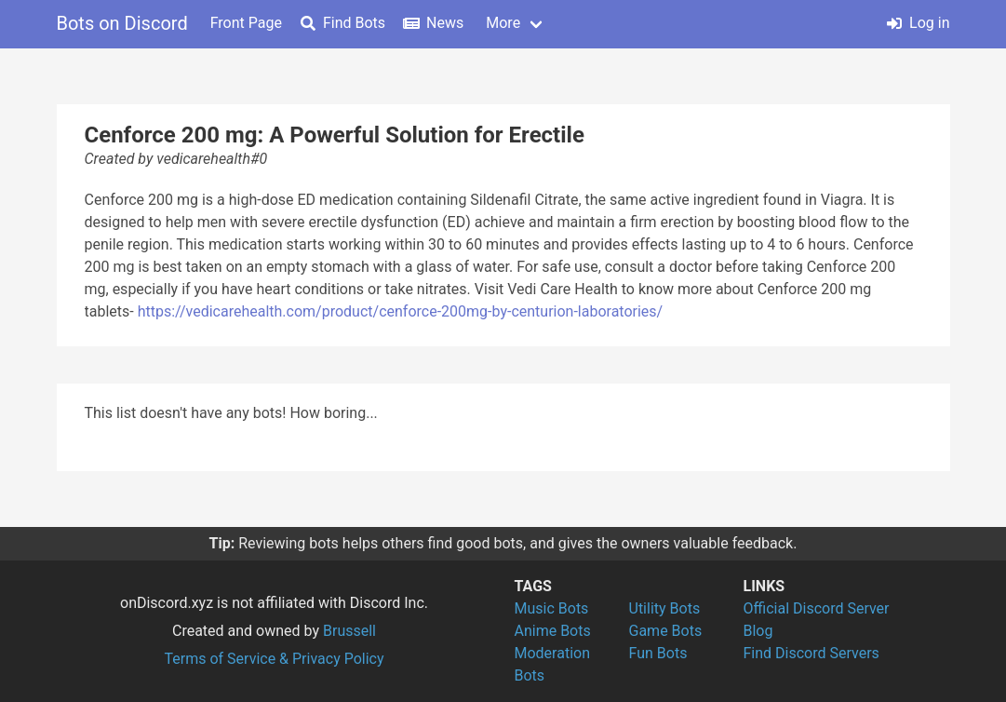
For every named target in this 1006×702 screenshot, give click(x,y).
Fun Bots (658, 653)
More (503, 23)
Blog (758, 631)
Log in (918, 23)
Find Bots (343, 23)
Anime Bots (553, 631)
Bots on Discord (122, 23)
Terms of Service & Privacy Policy (273, 659)
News (433, 23)
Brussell (349, 631)
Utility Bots (665, 608)
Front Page (246, 23)
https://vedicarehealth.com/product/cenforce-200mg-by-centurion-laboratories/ (401, 311)
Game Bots (666, 631)
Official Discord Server (817, 608)
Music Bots (552, 608)
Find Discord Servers (811, 653)
